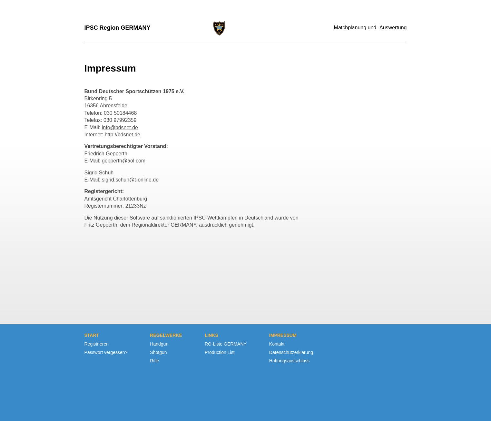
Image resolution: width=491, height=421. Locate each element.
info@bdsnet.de (120, 127)
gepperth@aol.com (123, 160)
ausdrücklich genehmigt (226, 225)
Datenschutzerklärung (291, 352)
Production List (220, 352)
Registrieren (96, 344)
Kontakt (276, 344)
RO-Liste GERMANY (226, 344)
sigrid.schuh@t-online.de (130, 179)
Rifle (154, 360)
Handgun (159, 344)
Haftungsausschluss (289, 360)
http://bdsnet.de (122, 134)
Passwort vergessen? (106, 352)
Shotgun (158, 352)
